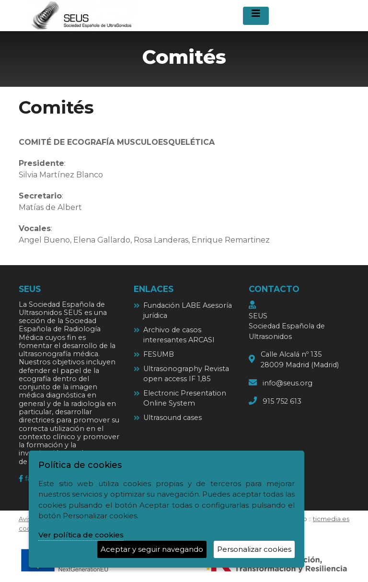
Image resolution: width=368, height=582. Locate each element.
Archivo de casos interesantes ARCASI (179, 335)
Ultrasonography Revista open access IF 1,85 (186, 374)
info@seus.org (287, 383)
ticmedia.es (331, 519)
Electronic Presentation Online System (184, 398)
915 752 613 (282, 401)
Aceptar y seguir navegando (152, 549)
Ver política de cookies (81, 534)
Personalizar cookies (254, 549)
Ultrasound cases (172, 417)
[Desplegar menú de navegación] (256, 16)
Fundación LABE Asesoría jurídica (187, 310)
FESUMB (158, 354)
